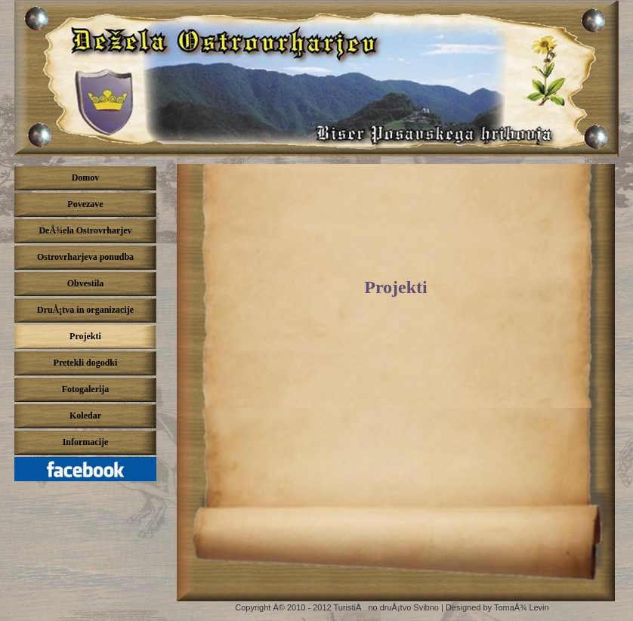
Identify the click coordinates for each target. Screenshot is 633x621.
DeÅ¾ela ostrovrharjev (316, 78)
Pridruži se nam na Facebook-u (89, 473)
